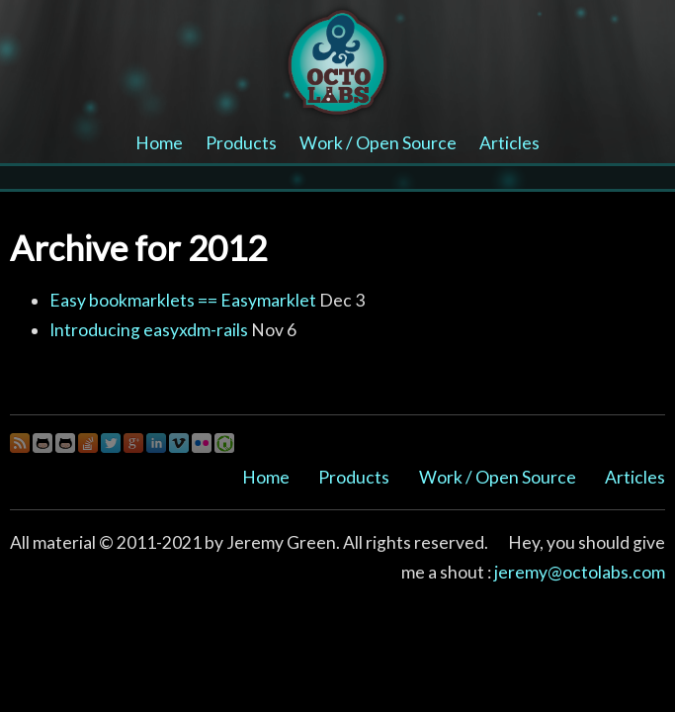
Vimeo (179, 443)
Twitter (111, 443)
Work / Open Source (378, 143)
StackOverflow (88, 443)
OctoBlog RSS (20, 443)
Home (159, 143)
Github (42, 443)
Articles (509, 143)
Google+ (133, 443)
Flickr (201, 443)
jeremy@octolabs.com (579, 572)
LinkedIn (156, 443)
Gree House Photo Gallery (224, 443)
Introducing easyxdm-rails (148, 329)
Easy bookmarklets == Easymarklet (182, 300)
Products (241, 143)
